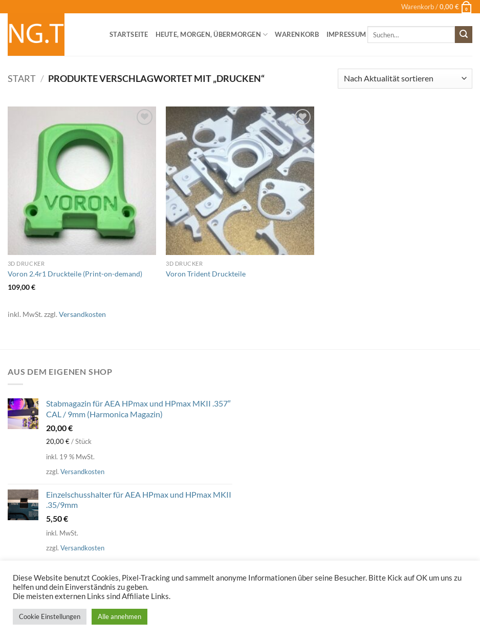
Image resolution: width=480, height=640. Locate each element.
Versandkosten (82, 314)
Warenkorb (297, 34)
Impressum (346, 34)
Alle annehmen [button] (119, 616)
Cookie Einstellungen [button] (49, 616)
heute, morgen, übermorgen (212, 34)
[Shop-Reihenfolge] (405, 79)
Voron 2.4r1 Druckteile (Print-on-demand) (75, 273)
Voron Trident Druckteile (206, 273)
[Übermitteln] (463, 35)
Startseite (129, 34)
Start (22, 78)
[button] (436, 6)
